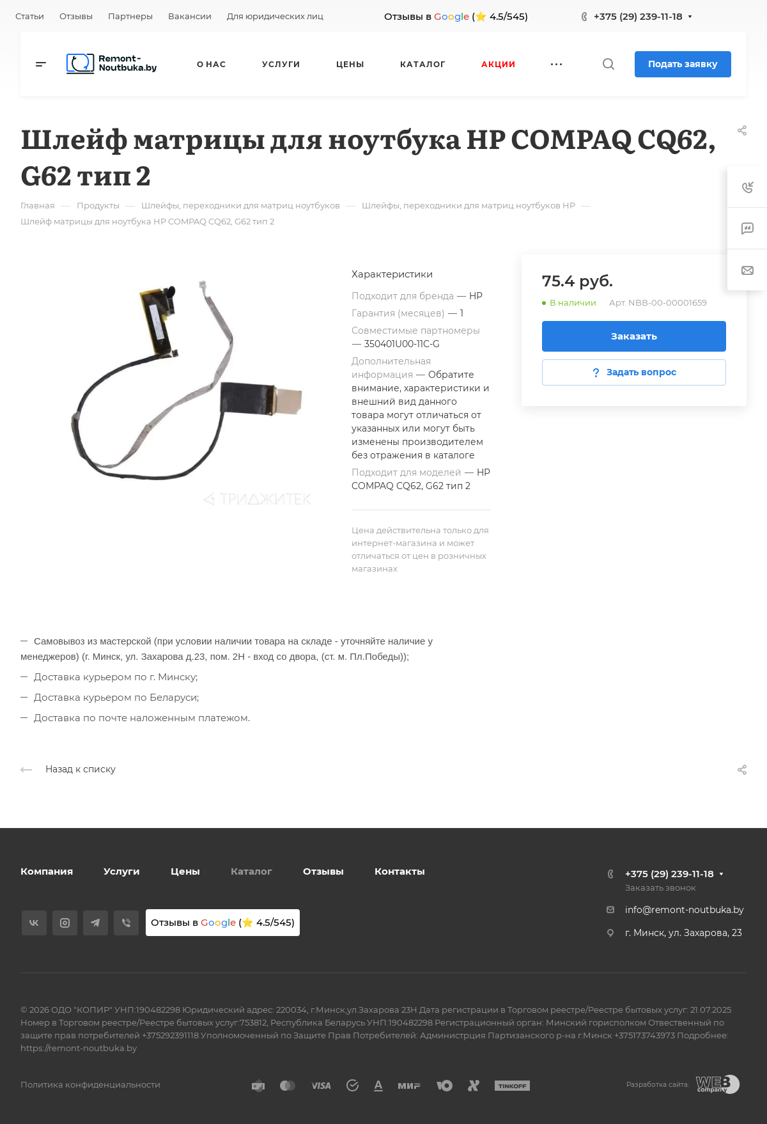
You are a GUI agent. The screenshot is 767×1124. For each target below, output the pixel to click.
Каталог (251, 871)
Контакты (400, 871)
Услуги (122, 871)
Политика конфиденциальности (90, 1084)
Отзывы (323, 871)
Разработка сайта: (657, 1085)
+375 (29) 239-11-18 (638, 16)
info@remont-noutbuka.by (684, 910)
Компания (46, 871)
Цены (185, 871)
